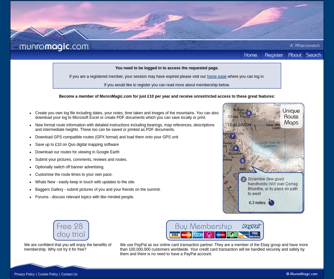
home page (217, 76)
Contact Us (69, 274)
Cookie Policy (48, 274)
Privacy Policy (24, 274)
